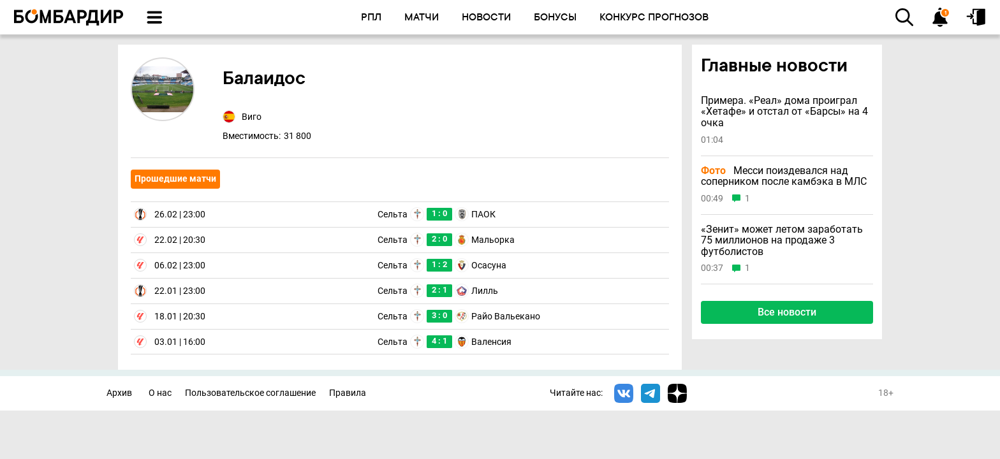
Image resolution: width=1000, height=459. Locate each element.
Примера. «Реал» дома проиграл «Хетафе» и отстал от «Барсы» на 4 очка (784, 112)
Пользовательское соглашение (250, 393)
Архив (119, 393)
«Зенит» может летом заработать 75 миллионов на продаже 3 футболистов (782, 241)
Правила (347, 393)
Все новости (787, 312)
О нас (160, 393)
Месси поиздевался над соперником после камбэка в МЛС (784, 176)
